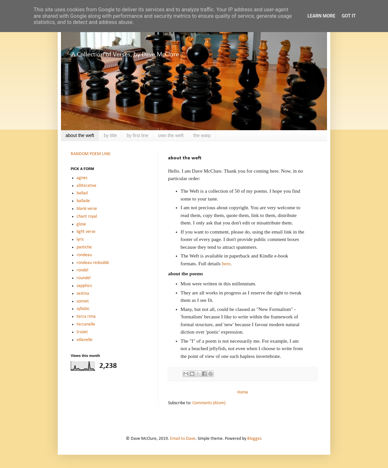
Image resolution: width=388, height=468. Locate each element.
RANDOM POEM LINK (90, 154)
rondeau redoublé (93, 262)
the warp (202, 135)
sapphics (84, 285)
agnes (82, 178)
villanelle (84, 339)
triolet (82, 332)
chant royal (87, 216)
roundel (84, 278)
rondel (82, 270)
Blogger (254, 438)
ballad (82, 193)
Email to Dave (182, 438)
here (226, 263)
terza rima (86, 316)
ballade (83, 201)
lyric (80, 239)
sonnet (83, 301)
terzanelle (86, 324)
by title (110, 135)
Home (242, 392)
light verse (86, 231)
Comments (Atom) (208, 403)
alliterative (86, 185)
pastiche (84, 247)
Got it (349, 15)
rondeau (84, 255)
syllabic (83, 308)
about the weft (80, 135)
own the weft (171, 135)
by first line (137, 135)
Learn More (321, 15)
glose (81, 224)
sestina (83, 293)
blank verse (87, 208)
